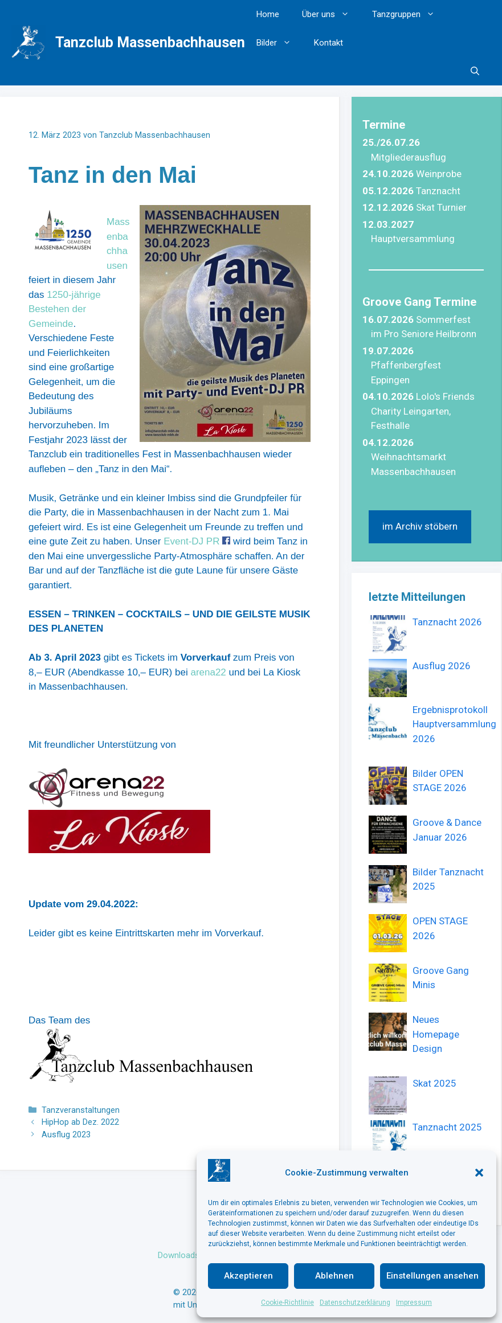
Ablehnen (334, 1276)
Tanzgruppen (409, 14)
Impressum (414, 1302)
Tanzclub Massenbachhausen (150, 42)
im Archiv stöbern (420, 526)
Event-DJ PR (191, 541)
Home (267, 14)
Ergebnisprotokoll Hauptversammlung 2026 (454, 724)
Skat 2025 (434, 1083)
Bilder (279, 42)
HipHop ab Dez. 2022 (80, 1122)
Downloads (178, 1255)
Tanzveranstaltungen (81, 1110)
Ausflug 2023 (66, 1135)
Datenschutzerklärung (355, 1302)
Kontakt (328, 43)
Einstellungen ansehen (432, 1276)
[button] (479, 1172)
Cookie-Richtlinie (287, 1302)
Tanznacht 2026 (447, 622)
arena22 (208, 672)
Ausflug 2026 (442, 665)
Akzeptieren (248, 1276)
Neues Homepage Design (436, 1034)
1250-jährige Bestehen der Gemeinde (64, 309)
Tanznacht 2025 (447, 1127)
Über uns (331, 14)
